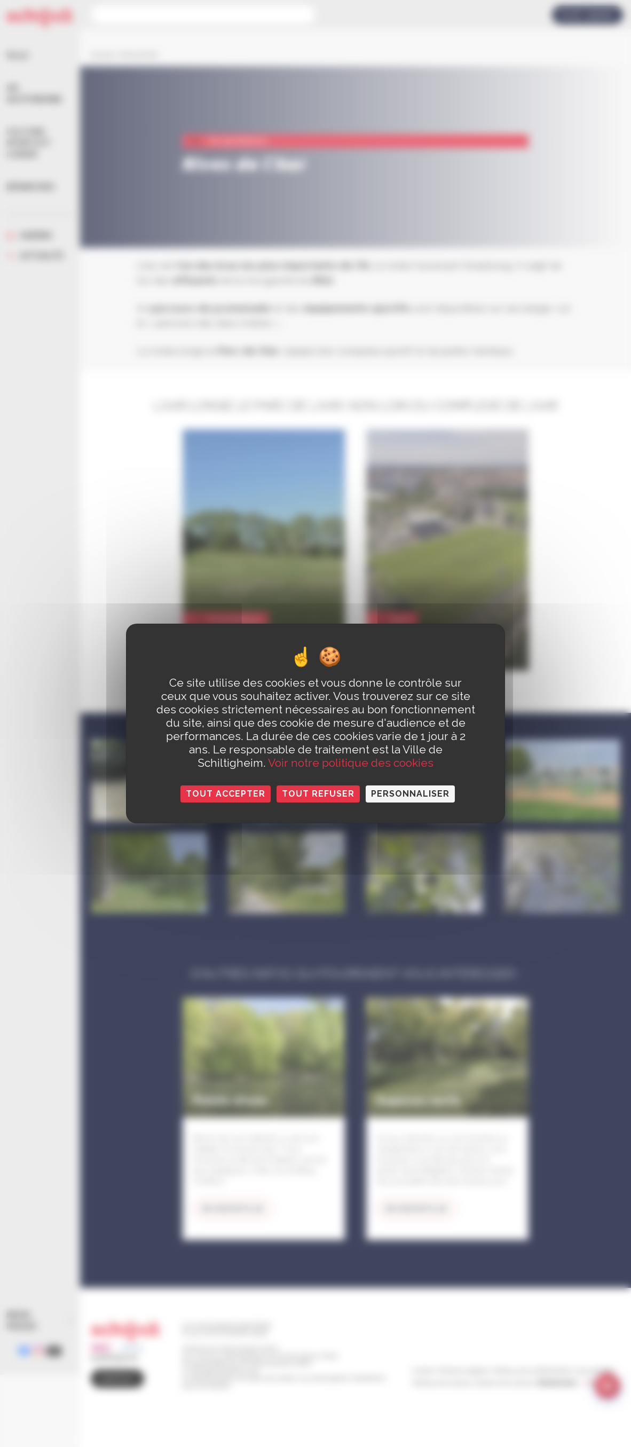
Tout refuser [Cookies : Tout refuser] (318, 794)
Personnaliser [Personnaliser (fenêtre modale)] (410, 794)
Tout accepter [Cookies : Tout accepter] (225, 794)
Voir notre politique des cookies (350, 762)
